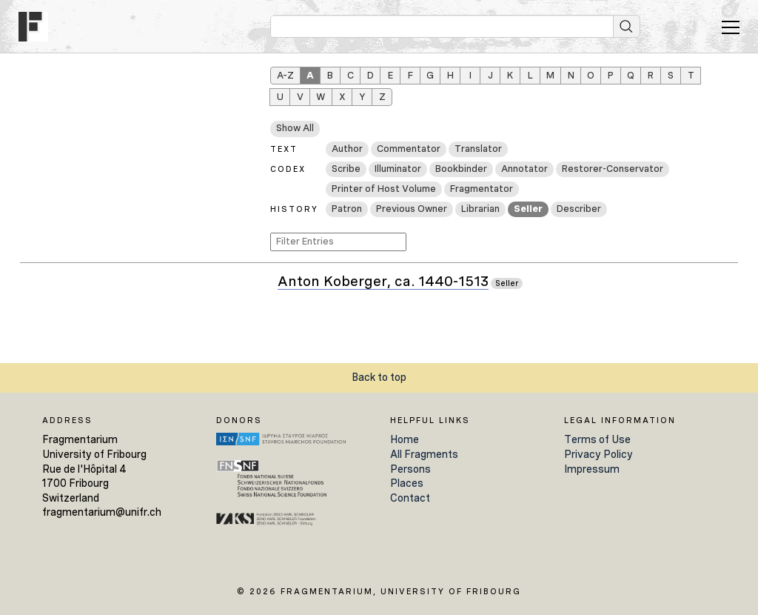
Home (404, 439)
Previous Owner (411, 208)
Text (284, 149)
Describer (579, 208)
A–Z (285, 75)
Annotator (524, 168)
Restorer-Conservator (612, 168)
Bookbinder (461, 168)
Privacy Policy (598, 454)
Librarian (480, 208)
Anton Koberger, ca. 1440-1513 (383, 282)
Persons (410, 469)
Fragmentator (481, 188)
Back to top (379, 377)
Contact (410, 498)
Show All (295, 127)
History (294, 209)
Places (406, 483)
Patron (347, 208)
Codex (288, 169)
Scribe (346, 168)
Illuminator (398, 168)
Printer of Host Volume (384, 188)
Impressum (592, 469)
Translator (478, 148)
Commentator (408, 148)
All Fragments (424, 454)
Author (347, 148)
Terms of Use (597, 439)
